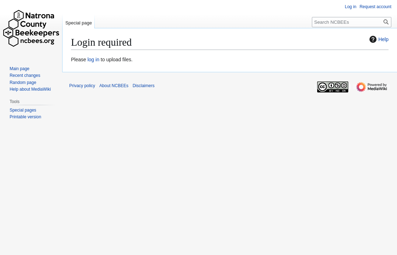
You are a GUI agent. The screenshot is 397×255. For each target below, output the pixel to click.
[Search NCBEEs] (351, 22)
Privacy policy (82, 85)
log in (93, 59)
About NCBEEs (113, 85)
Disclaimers (143, 85)
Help (378, 39)
